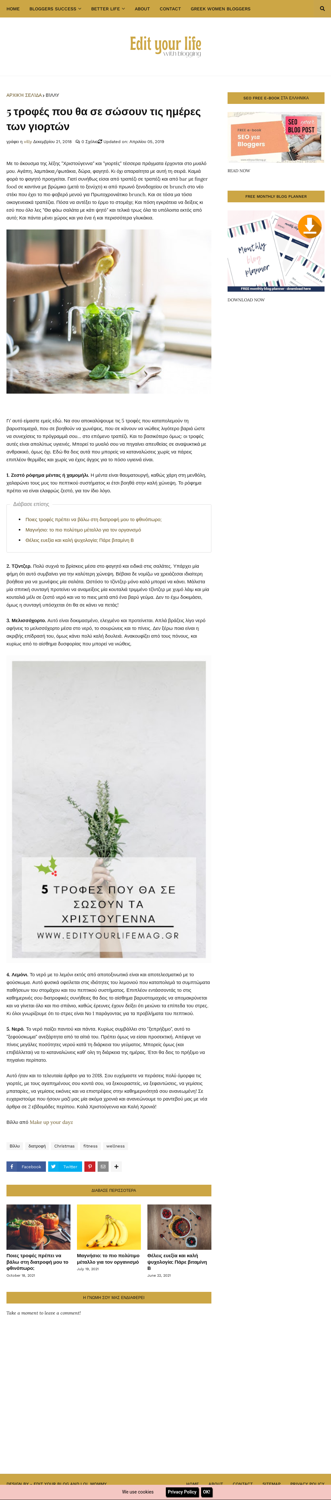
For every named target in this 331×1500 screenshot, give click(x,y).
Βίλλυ (52, 95)
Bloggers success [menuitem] (52, 8)
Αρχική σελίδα (24, 95)
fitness (90, 1146)
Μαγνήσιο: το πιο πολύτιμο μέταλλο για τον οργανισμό (83, 530)
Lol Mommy (93, 1484)
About (215, 1484)
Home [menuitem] (13, 8)
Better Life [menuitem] (105, 8)
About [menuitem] (142, 8)
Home (192, 1484)
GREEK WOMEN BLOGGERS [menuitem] (221, 8)
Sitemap (271, 1484)
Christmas (64, 1146)
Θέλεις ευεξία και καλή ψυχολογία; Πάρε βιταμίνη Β (80, 540)
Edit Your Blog (51, 1484)
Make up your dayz (51, 1122)
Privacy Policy (307, 1484)
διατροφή (37, 1146)
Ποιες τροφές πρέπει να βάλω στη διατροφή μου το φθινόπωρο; (94, 519)
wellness (115, 1146)
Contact (243, 1484)
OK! (206, 1491)
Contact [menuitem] (170, 8)
